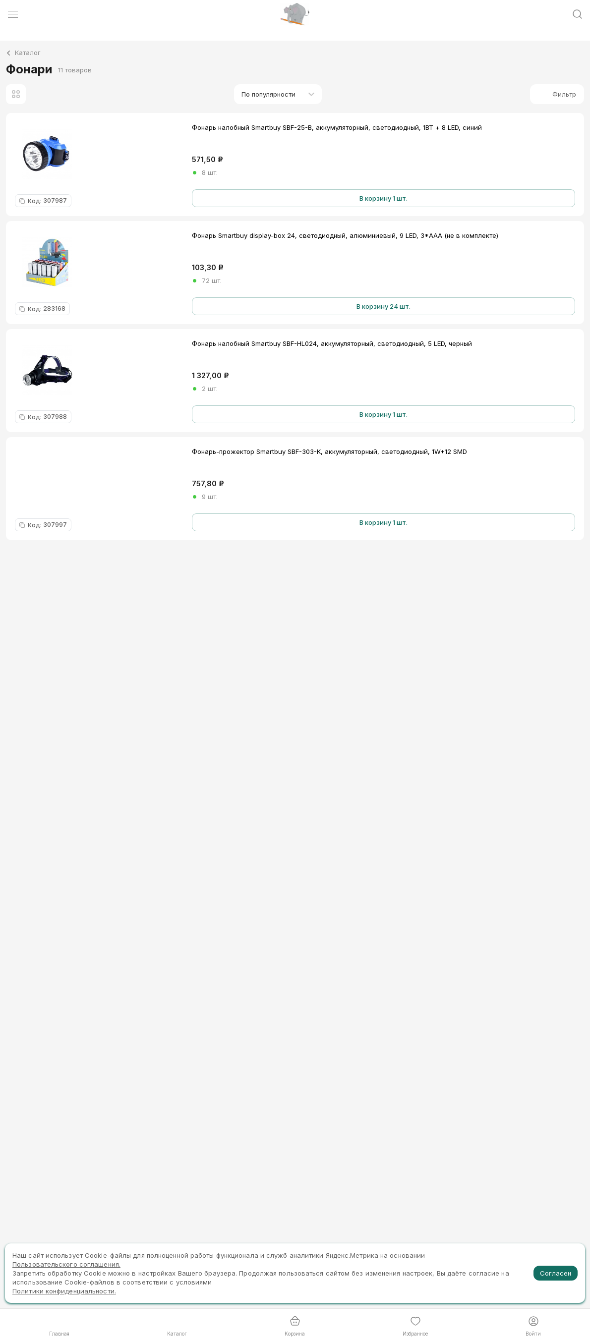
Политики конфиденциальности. (64, 1291)
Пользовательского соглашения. (66, 1264)
